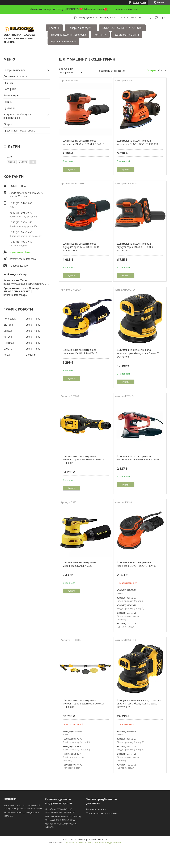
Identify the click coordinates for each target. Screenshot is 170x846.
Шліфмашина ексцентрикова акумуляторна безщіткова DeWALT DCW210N (138, 353)
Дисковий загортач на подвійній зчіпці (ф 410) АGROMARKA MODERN (23, 807)
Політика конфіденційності (107, 842)
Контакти (100, 34)
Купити (71, 169)
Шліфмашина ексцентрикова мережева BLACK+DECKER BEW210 (83, 142)
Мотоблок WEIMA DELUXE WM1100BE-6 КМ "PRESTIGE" (60, 811)
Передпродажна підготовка (68, 34)
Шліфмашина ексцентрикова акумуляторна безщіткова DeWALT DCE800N (83, 459)
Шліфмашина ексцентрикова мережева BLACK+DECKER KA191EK (138, 457)
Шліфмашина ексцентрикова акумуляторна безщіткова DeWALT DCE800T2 (83, 703)
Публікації (9, 108)
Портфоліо (9, 89)
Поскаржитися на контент (78, 842)
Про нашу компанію (63, 41)
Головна (54, 27)
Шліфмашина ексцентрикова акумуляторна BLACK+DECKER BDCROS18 (135, 247)
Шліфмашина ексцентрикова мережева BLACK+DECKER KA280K (137, 142)
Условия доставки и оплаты (101, 813)
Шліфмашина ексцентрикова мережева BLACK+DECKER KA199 (136, 564)
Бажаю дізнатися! (125, 9)
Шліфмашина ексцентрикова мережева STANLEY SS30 (79, 564)
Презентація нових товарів (19, 130)
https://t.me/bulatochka (23, 259)
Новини (7, 101)
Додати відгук (156, 17)
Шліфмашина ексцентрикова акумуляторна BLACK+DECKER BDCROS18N (81, 247)
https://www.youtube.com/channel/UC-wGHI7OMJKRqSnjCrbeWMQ (26, 283)
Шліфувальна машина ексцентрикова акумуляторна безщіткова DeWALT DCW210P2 (139, 703)
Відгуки (7, 124)
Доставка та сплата (127, 34)
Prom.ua (102, 839)
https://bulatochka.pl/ (15, 294)
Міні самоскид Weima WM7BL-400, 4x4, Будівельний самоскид (63, 818)
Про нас (8, 82)
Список (162, 70)
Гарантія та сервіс (96, 809)
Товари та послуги (79, 27)
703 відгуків (139, 2)
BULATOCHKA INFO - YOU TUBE (122, 27)
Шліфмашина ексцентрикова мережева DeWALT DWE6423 (80, 351)
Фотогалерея (11, 95)
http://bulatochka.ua (20, 252)
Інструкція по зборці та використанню (17, 116)
